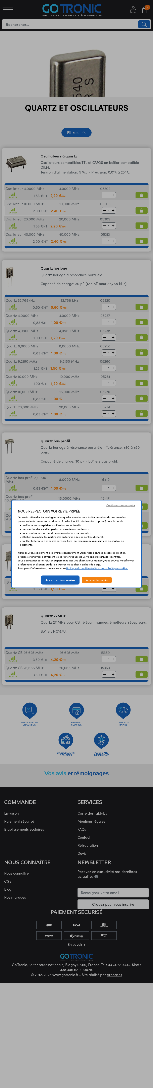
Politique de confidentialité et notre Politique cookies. (97, 568)
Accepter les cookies (60, 580)
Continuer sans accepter (120, 505)
